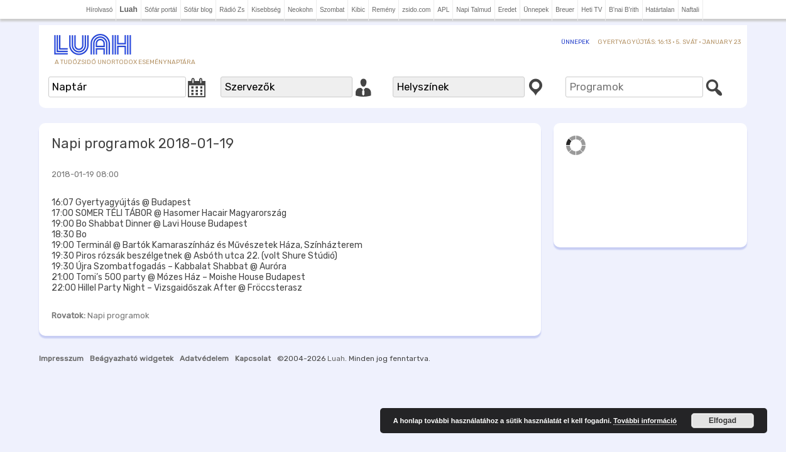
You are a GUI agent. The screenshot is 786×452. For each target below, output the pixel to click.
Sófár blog (198, 9)
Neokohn (300, 9)
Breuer (564, 9)
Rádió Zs (231, 9)
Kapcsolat (253, 358)
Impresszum (61, 358)
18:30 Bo (69, 234)
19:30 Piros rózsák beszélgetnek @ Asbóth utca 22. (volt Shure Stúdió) (194, 255)
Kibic (358, 9)
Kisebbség (266, 9)
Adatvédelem (204, 358)
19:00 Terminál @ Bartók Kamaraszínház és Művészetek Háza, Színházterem (207, 245)
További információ (645, 420)
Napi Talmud (473, 9)
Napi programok (118, 315)
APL (443, 9)
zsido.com (416, 9)
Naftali (690, 9)
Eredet (507, 9)
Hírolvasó (99, 9)
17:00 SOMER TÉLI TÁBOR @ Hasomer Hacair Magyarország (169, 213)
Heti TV (591, 9)
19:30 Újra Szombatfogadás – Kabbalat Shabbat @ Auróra (169, 266)
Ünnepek (536, 9)
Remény (383, 9)
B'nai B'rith (623, 9)
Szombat (332, 9)
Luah (336, 358)
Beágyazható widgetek (131, 358)
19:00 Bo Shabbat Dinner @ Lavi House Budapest (150, 223)
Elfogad (722, 420)
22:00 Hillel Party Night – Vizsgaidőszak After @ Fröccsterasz (177, 287)
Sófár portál (161, 9)
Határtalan (660, 9)
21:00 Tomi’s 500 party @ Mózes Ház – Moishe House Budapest (178, 277)
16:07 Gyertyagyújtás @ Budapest (121, 202)
